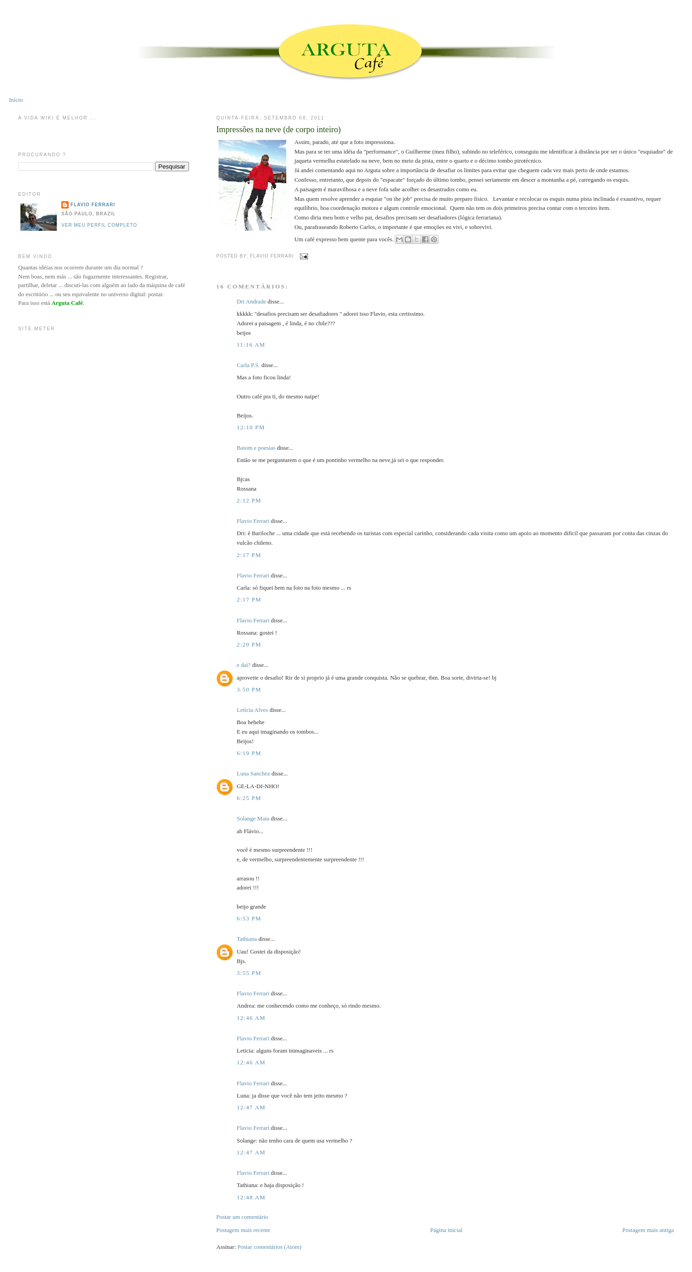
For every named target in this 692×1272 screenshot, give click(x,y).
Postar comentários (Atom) (270, 1246)
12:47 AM (251, 1107)
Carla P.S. (248, 365)
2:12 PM (249, 500)
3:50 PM (249, 689)
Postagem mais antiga (648, 1230)
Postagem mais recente (243, 1230)
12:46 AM (251, 1017)
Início (16, 99)
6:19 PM (249, 753)
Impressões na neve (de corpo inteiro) (278, 129)
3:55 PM (249, 972)
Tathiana (247, 938)
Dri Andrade (252, 301)
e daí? (244, 664)
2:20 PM (249, 644)
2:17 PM (249, 555)
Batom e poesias (256, 447)
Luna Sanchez (253, 773)
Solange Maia (253, 818)
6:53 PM (249, 918)
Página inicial (446, 1230)
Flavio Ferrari (253, 520)
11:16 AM (251, 344)
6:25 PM (249, 798)
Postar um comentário (242, 1216)
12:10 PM (251, 427)
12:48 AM (251, 1197)
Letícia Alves (252, 709)
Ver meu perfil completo (99, 225)
